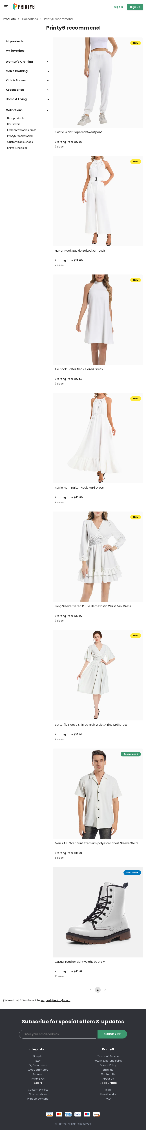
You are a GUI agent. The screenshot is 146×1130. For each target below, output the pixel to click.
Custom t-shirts (38, 1089)
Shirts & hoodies (17, 148)
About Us (108, 1078)
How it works (108, 1094)
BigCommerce (38, 1065)
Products (9, 19)
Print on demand (37, 1098)
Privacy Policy (108, 1065)
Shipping (108, 1069)
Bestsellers (13, 124)
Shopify (38, 1056)
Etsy (38, 1060)
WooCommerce (38, 1069)
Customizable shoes (20, 142)
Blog (108, 1089)
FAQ (108, 1098)
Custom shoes (38, 1094)
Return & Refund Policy (108, 1060)
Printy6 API (38, 1078)
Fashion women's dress (21, 130)
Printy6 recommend (20, 136)
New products (16, 118)
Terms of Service (108, 1056)
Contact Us (108, 1074)
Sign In (118, 7)
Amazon (38, 1074)
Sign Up (135, 7)
